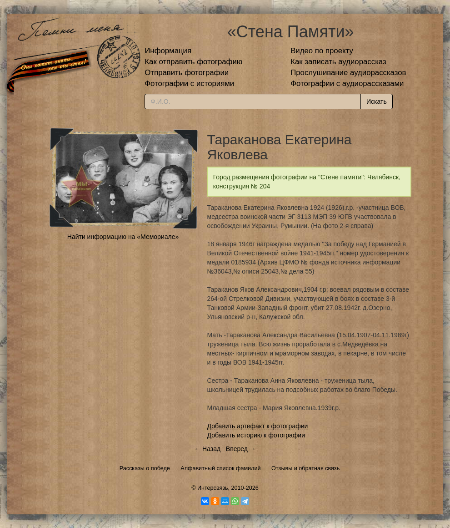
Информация (168, 50)
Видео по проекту (321, 50)
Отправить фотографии (187, 72)
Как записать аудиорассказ (338, 61)
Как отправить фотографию (193, 61)
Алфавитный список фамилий (220, 468)
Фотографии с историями (189, 83)
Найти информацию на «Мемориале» (123, 236)
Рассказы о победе (145, 468)
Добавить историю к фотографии (256, 435)
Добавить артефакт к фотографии (257, 426)
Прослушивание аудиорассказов (348, 72)
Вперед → (241, 448)
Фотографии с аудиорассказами (347, 83)
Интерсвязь (212, 488)
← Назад (207, 448)
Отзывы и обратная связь (305, 468)
